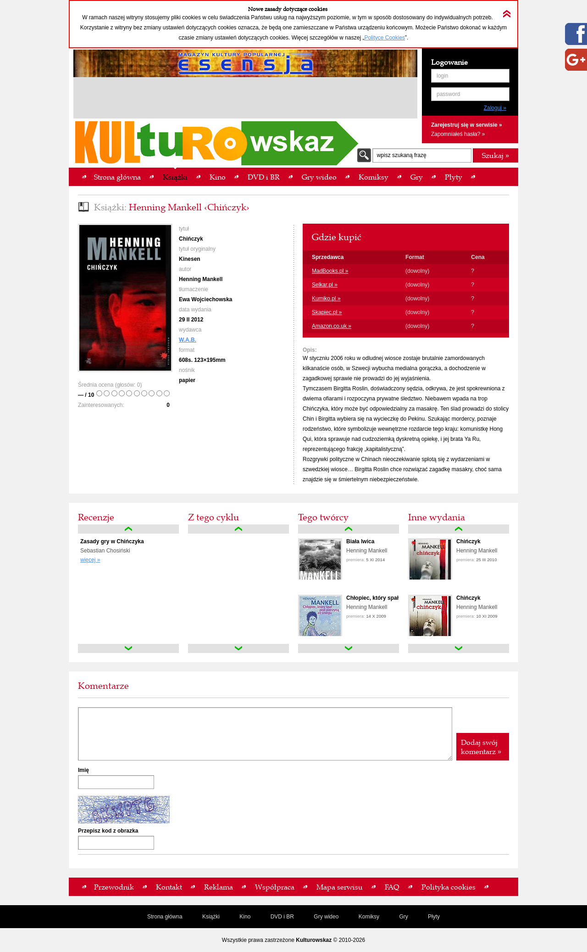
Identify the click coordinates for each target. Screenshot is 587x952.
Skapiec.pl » (327, 312)
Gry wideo (326, 916)
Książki (211, 916)
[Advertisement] (245, 99)
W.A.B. (187, 340)
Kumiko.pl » (326, 298)
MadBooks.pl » (330, 271)
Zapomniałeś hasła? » (458, 134)
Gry (403, 916)
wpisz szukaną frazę (401, 155)
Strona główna (165, 916)
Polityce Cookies (384, 37)
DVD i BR (282, 916)
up (128, 529)
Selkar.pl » (325, 285)
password (448, 94)
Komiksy (369, 916)
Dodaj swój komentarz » (481, 747)
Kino (244, 916)
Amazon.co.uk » (331, 326)
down (128, 648)
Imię (83, 770)
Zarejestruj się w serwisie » (466, 125)
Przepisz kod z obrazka (108, 831)
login (442, 76)
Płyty (434, 916)
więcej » (90, 560)
